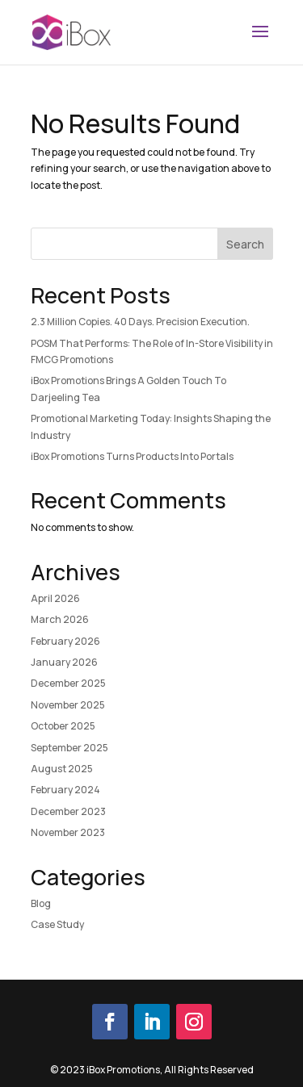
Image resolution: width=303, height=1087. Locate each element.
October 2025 (63, 726)
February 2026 (65, 641)
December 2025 (68, 683)
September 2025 (69, 748)
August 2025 (62, 769)
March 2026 (60, 619)
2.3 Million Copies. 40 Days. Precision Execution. (140, 321)
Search (245, 244)
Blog (41, 903)
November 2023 (68, 832)
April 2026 (55, 598)
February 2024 (65, 789)
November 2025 (68, 705)
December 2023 (68, 811)
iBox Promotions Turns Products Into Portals (132, 456)
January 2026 (64, 662)
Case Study (57, 924)
